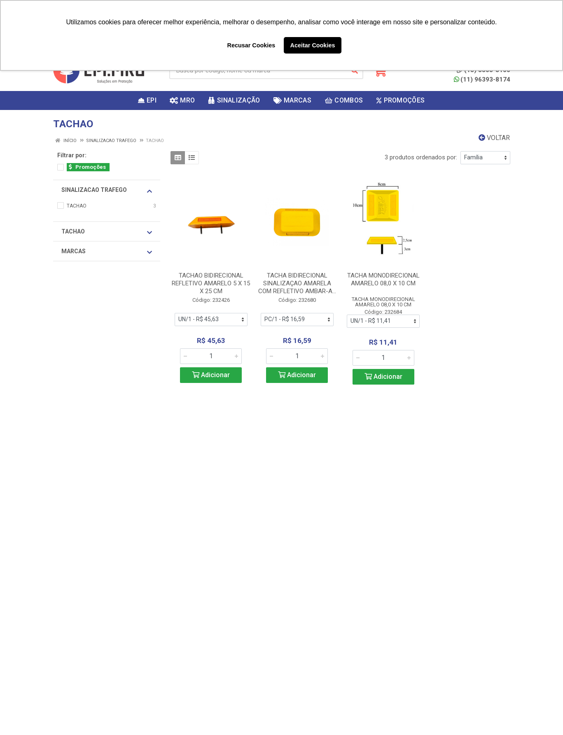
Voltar (494, 138)
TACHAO (106, 232)
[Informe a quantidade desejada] (211, 356)
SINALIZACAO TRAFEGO (106, 190)
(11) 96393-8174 (482, 79)
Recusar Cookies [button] (251, 45)
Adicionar (211, 375)
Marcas (106, 251)
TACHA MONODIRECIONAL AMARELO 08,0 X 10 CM (383, 279)
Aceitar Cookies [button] (312, 45)
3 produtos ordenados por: (421, 157)
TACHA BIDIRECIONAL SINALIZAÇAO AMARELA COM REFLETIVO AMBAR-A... (297, 283)
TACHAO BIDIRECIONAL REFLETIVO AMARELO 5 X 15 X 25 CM (211, 283)
